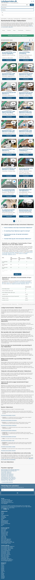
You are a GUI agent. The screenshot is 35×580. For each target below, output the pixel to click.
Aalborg (2, 566)
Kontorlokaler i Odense (5, 552)
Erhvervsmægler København (6, 560)
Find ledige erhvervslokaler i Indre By (8, 415)
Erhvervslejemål (4, 528)
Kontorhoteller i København (6, 471)
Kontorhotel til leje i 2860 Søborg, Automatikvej (8, 112)
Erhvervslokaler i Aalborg (6, 549)
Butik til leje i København (5, 540)
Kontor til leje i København (6, 539)
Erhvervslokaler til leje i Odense (7, 548)
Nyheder (2, 518)
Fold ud (16, 274)
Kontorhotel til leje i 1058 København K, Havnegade (25, 131)
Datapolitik (3, 516)
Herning (2, 575)
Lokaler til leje (10, 18)
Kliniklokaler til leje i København (7, 480)
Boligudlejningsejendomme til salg (7, 542)
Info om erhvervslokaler (5, 523)
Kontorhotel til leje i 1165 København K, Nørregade (8, 131)
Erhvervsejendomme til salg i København (9, 470)
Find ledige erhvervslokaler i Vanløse (8, 446)
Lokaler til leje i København (6, 472)
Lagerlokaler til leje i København (7, 476)
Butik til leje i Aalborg (5, 556)
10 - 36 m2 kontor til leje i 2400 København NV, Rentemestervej (8, 211)
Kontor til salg (3, 538)
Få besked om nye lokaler (31, 1)
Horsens (2, 578)
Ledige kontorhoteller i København (9, 304)
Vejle (2, 572)
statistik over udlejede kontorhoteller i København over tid (14, 254)
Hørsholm (3, 576)
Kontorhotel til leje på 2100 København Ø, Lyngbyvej (26, 74)
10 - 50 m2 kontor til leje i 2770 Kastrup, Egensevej (8, 190)
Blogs (2, 519)
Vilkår (2, 514)
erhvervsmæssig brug (14, 2)
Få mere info (9, 60)
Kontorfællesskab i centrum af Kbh (27, 192)
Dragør (14, 30)
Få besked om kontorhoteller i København (17, 35)
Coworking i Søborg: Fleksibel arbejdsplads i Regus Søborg (15, 114)
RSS (2, 525)
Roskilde (2, 573)
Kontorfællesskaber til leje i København (8, 478)
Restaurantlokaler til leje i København (8, 479)
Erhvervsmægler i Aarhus (6, 543)
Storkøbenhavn (24, 18)
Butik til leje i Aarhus (5, 555)
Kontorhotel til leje (17, 18)
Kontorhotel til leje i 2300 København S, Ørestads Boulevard (8, 75)
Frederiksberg (20, 30)
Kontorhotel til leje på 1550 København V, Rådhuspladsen (9, 94)
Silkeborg (3, 571)
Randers (2, 569)
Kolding (2, 570)
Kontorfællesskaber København (7, 559)
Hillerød (2, 574)
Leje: (20, 56)
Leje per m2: (4, 57)
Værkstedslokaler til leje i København (8, 477)
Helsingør (3, 577)
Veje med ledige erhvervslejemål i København (10, 469)
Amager (3, 30)
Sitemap (2, 524)
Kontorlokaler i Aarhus (5, 551)
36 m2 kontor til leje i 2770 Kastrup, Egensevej (26, 169)
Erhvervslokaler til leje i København (7, 546)
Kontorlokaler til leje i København (7, 473)
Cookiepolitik (3, 517)
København (30, 18)
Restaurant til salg (4, 531)
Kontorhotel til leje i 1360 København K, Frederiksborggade (8, 150)
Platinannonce (9, 50)
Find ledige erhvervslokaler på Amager (8, 436)
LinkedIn (8, 509)
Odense (2, 565)
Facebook (1, 509)
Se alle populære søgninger (7, 481)
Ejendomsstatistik (4, 522)
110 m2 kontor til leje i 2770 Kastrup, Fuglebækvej (24, 53)
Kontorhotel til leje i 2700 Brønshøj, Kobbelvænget (25, 210)
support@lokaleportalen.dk (6, 501)
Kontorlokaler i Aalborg (5, 553)
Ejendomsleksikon (4, 521)
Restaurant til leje (4, 532)
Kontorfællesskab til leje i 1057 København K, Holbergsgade (25, 191)
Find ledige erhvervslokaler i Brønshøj (8, 450)
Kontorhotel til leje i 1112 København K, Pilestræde (25, 112)
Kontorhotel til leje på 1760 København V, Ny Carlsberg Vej (26, 94)
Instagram (3, 509)
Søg (32, 4)
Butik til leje (3, 530)
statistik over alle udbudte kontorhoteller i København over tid (17, 252)
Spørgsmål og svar (4, 520)
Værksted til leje (4, 533)
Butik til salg (3, 529)
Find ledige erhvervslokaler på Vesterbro (9, 420)
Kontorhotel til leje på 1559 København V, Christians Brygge (9, 169)
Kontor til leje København (6, 550)
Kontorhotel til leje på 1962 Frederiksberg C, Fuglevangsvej (26, 150)
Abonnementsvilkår (5, 515)
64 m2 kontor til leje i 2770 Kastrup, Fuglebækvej (9, 53)
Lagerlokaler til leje (4, 557)
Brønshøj (9, 30)
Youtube (5, 509)
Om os (2, 512)
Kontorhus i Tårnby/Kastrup (8, 192)
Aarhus (2, 564)
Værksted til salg (4, 534)
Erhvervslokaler (3, 18)
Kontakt (2, 513)
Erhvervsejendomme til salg (6, 541)
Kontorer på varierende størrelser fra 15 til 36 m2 (13, 212)
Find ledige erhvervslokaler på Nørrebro (8, 425)
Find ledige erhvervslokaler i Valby (7, 440)
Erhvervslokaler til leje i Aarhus (7, 547)
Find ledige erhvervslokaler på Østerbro (8, 430)
